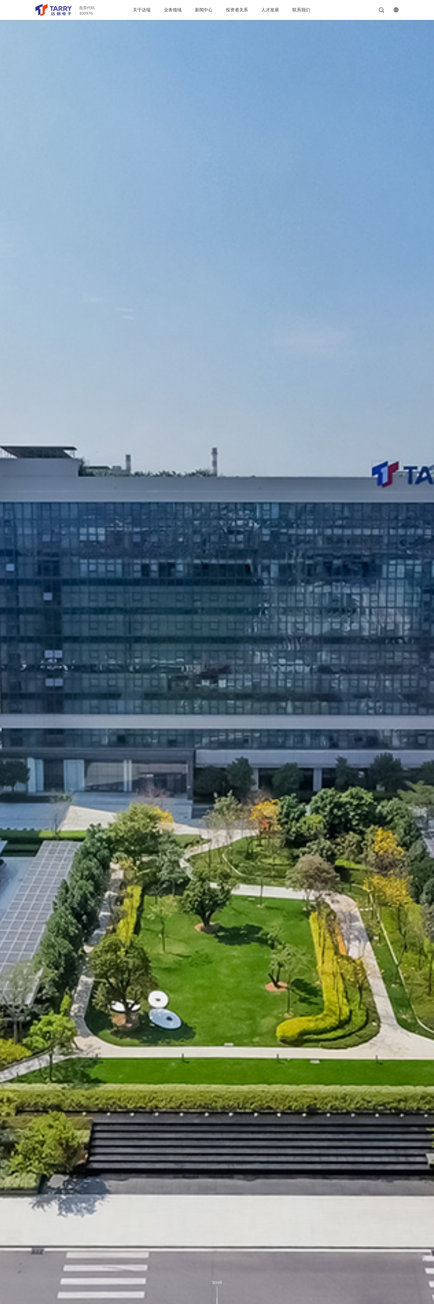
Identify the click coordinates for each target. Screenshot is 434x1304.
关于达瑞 (142, 10)
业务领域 (173, 10)
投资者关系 (237, 10)
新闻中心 (204, 10)
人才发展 (270, 10)
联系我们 (301, 10)
